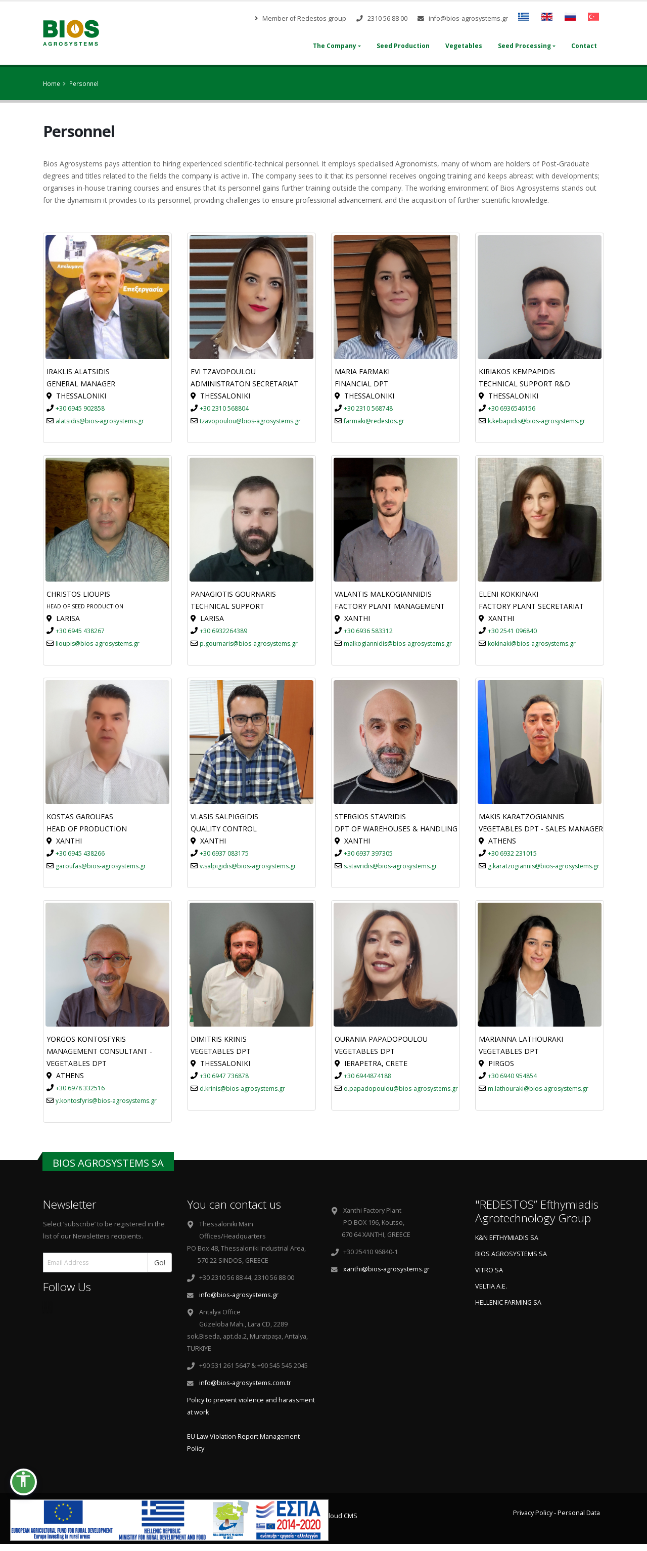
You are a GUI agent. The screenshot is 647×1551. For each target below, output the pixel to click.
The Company (334, 45)
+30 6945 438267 (80, 631)
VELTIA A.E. (491, 1286)
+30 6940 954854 (512, 1076)
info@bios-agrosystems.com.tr (245, 1383)
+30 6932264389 (223, 631)
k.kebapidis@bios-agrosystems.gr (536, 421)
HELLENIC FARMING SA (508, 1302)
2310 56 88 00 (381, 18)
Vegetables (463, 45)
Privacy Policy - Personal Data (556, 1513)
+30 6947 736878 (224, 1076)
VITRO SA (489, 1270)
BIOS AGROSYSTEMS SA (511, 1254)
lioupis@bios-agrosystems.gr (98, 643)
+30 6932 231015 (512, 853)
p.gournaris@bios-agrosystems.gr (249, 643)
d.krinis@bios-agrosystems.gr (242, 1088)
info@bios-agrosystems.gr (463, 18)
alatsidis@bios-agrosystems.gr (100, 421)
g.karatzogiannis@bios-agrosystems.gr (543, 866)
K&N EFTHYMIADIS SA (506, 1237)
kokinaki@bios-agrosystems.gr (532, 643)
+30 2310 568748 (368, 408)
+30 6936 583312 (368, 631)
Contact (584, 45)
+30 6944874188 (367, 1076)
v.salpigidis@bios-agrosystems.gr (248, 866)
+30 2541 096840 (512, 631)
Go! (163, 1262)
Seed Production (403, 45)
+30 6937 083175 (224, 853)
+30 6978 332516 (80, 1088)
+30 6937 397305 (368, 853)
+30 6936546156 (511, 408)
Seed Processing (524, 45)
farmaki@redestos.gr (374, 421)
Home (51, 83)
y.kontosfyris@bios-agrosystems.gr (106, 1100)
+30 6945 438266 (80, 853)
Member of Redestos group (300, 18)
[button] (23, 1481)
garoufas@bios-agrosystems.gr (101, 866)
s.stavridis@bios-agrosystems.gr (390, 866)
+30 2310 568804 (224, 408)
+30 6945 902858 (80, 408)
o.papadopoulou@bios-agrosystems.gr (401, 1088)
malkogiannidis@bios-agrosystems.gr (398, 643)
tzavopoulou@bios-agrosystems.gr (250, 421)
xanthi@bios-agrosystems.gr (386, 1269)
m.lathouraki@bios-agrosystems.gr (538, 1088)
